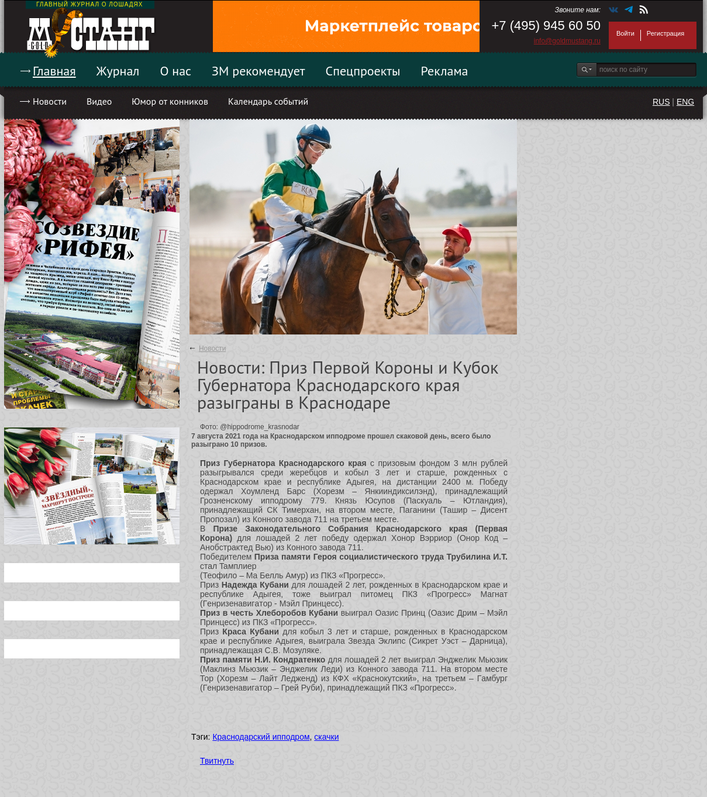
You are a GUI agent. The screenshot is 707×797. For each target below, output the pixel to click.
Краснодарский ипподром (260, 736)
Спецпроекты (363, 71)
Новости (50, 101)
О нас (175, 71)
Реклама (444, 71)
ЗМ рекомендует (258, 71)
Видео (99, 101)
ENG (685, 101)
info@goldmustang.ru (567, 41)
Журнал (118, 71)
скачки (326, 736)
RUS (661, 101)
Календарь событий (268, 101)
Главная (54, 71)
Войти (625, 33)
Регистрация (665, 33)
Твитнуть (217, 760)
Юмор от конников (170, 101)
